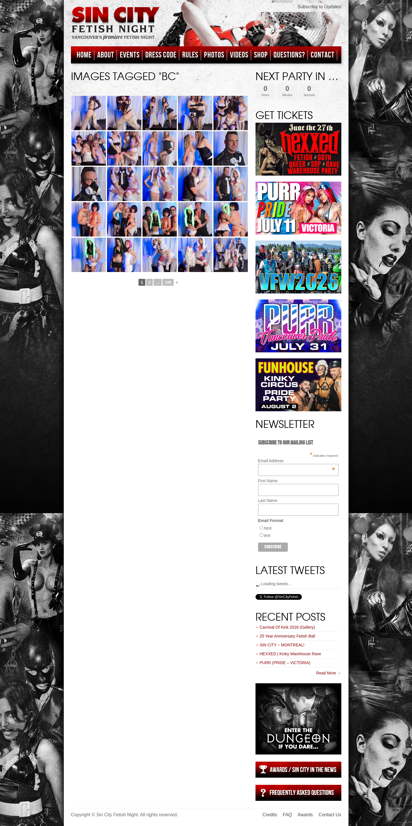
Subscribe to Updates (319, 6)
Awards (305, 814)
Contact (322, 55)
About (105, 55)
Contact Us (329, 814)
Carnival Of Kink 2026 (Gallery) (287, 627)
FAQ (287, 814)
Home (84, 55)
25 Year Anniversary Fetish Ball (287, 636)
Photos (214, 55)
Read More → (328, 673)
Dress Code (161, 55)
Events (130, 55)
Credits (270, 814)
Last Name (268, 500)
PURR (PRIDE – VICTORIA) (285, 662)
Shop (261, 55)
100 (168, 282)
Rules (190, 55)
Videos (239, 55)
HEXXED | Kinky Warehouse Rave (290, 654)
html (268, 528)
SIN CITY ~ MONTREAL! (282, 645)
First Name (268, 480)
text (267, 535)
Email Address (296, 460)
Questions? (289, 55)
